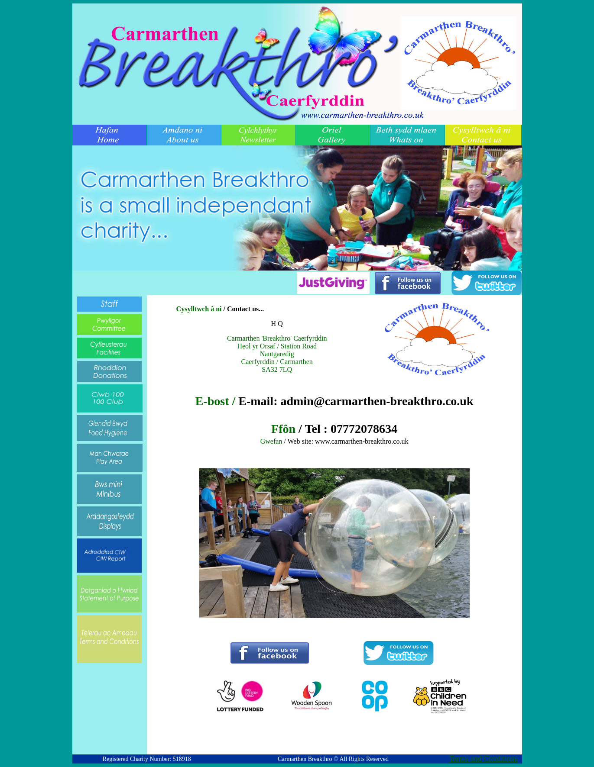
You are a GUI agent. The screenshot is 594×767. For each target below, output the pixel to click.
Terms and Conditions (483, 758)
